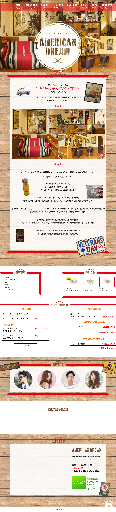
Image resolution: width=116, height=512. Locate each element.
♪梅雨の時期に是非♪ (72, 290)
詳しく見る (25, 346)
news (84, 6)
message (31, 6)
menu (13, 6)
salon (45, 6)
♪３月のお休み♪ (8, 284)
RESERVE (107, 6)
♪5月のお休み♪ (87, 290)
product (57, 6)
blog (95, 6)
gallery (72, 6)
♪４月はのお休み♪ (9, 279)
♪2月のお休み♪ (8, 289)
